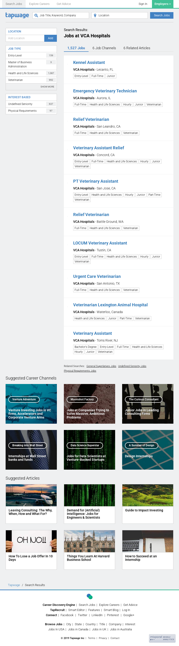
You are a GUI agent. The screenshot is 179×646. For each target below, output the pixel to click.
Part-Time (154, 194)
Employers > (163, 4)
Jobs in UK (99, 629)
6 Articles (137, 48)
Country (91, 624)
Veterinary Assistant (92, 333)
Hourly (127, 104)
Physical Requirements (32, 110)
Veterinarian (32, 80)
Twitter (82, 615)
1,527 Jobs (76, 48)
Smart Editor (76, 610)
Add (50, 38)
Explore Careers (39, 4)
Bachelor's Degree (85, 347)
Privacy (103, 638)
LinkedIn (97, 615)
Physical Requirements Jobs (80, 370)
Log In (126, 610)
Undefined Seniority (32, 104)
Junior (111, 76)
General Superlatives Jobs (101, 366)
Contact (115, 638)
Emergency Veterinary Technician (105, 90)
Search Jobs (14, 4)
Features (94, 610)
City (68, 624)
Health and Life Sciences (32, 73)
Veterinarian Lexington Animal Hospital (110, 304)
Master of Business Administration (32, 64)
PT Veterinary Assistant (95, 181)
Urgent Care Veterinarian (97, 276)
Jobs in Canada (78, 629)
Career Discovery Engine (59, 605)
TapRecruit (57, 610)
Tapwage (14, 585)
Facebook (67, 615)
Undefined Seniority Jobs (132, 366)
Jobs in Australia (121, 629)
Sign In (143, 4)
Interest (130, 624)
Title (102, 624)
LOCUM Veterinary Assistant (100, 243)
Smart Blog (111, 610)
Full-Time (97, 76)
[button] (67, 62)
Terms (91, 638)
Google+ (128, 615)
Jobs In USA (56, 629)
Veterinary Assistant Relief (98, 147)
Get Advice (64, 4)
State (78, 624)
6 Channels (104, 48)
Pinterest (113, 615)
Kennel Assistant (89, 62)
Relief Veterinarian (91, 119)
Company (115, 624)
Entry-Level (32, 55)
